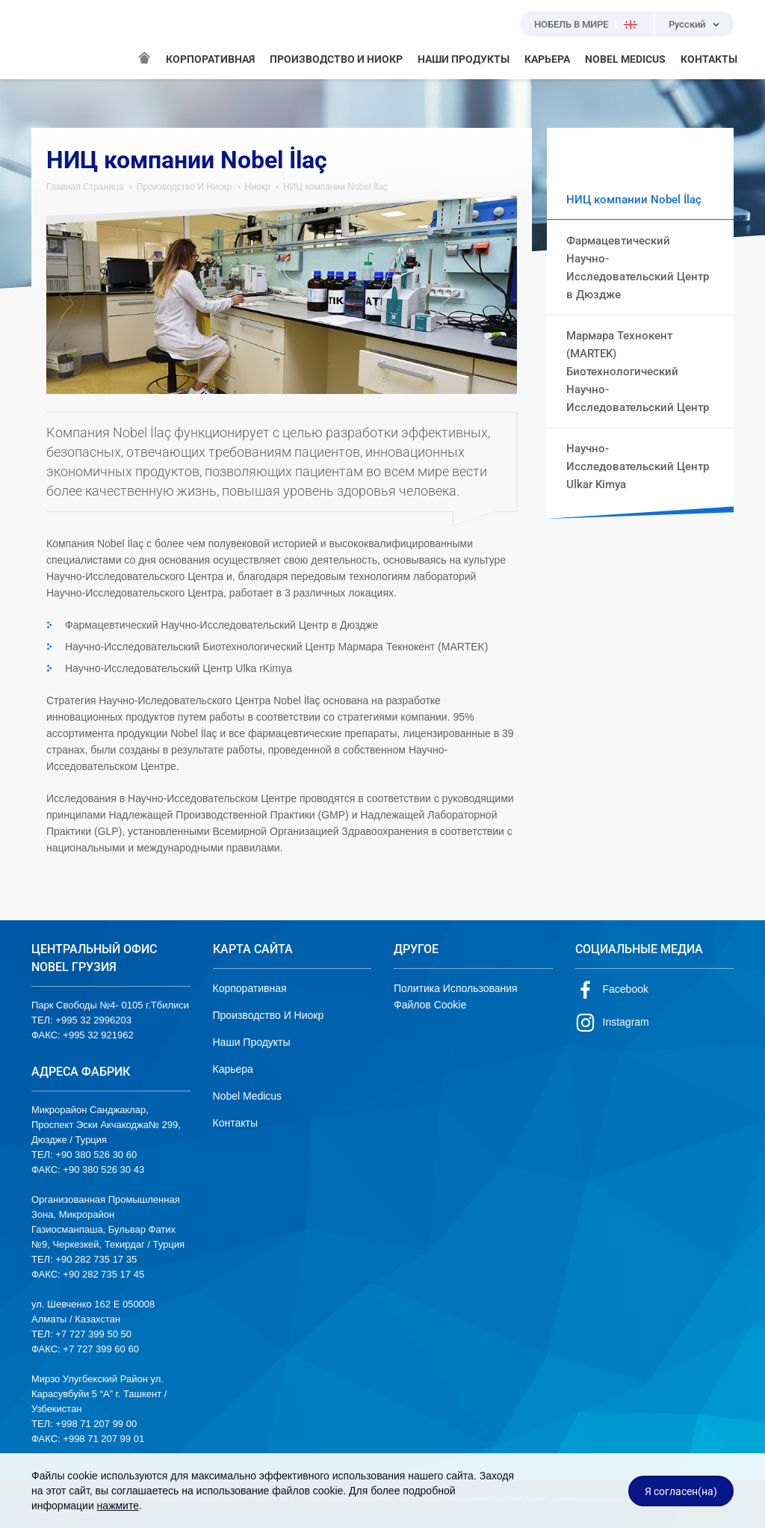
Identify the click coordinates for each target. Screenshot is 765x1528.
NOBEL (51, 39)
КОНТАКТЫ (709, 59)
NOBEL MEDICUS (625, 59)
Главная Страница (84, 187)
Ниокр (257, 187)
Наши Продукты (252, 1042)
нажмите (118, 1506)
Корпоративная (250, 988)
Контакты (235, 1123)
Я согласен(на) (681, 1491)
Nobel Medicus (247, 1096)
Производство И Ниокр (184, 187)
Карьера (233, 1069)
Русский (687, 24)
